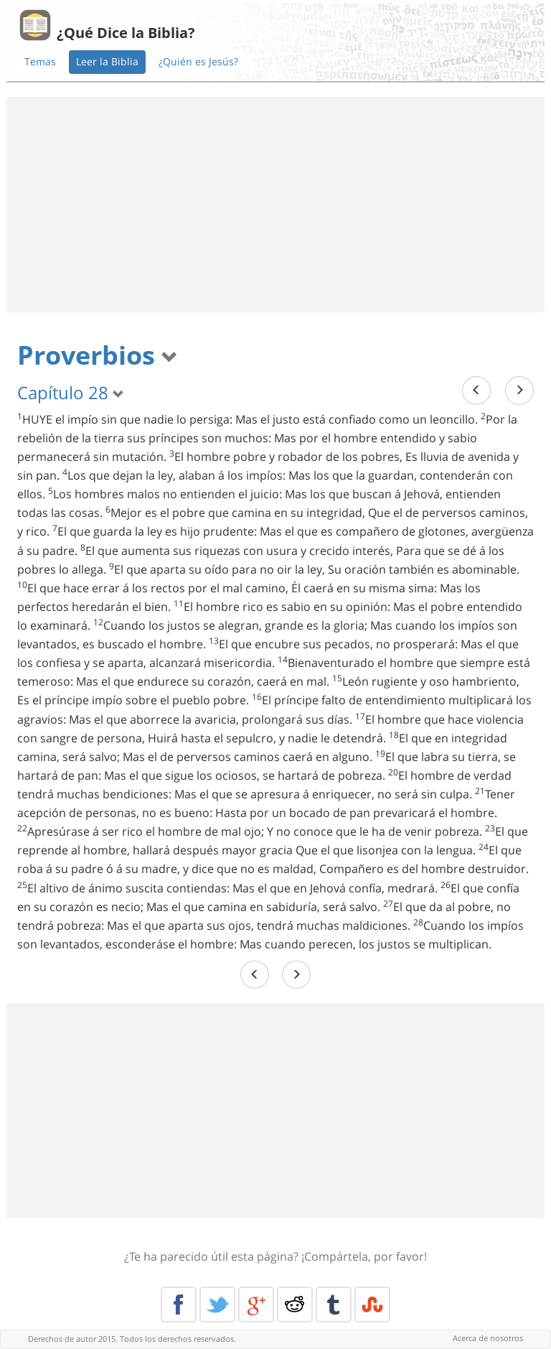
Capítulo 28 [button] (70, 392)
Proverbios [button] (97, 355)
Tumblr (334, 1304)
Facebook (179, 1304)
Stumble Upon (372, 1304)
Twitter (217, 1304)
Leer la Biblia (107, 61)
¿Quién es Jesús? (198, 61)
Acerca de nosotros (488, 1337)
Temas (40, 61)
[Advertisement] (275, 204)
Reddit (295, 1304)
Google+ (256, 1304)
